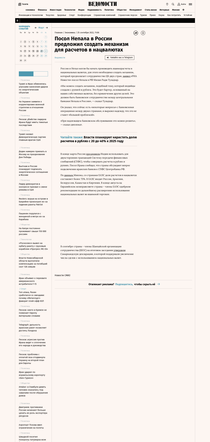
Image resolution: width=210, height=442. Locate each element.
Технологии (69, 10)
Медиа (81, 10)
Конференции (84, 15)
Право (153, 15)
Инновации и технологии (31, 15)
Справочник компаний (104, 15)
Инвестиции (55, 10)
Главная (59, 32)
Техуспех (50, 15)
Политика (109, 10)
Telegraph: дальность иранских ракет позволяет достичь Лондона (32, 327)
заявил (127, 76)
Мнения (176, 10)
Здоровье (61, 15)
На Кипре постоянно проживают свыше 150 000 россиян (32, 231)
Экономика (29, 10)
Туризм (143, 15)
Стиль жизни (151, 10)
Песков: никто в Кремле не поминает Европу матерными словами (33, 313)
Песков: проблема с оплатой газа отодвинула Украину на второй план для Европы (32, 358)
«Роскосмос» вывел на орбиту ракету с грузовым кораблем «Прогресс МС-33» (33, 246)
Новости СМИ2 (62, 275)
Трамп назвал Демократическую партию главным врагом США (32, 137)
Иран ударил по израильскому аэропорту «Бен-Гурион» (32, 375)
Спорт (72, 15)
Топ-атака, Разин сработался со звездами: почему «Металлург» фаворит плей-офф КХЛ (31, 296)
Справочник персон (127, 15)
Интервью (164, 10)
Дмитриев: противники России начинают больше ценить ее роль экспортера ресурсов (33, 411)
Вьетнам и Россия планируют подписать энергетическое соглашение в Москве (33, 170)
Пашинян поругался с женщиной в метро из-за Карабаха (32, 216)
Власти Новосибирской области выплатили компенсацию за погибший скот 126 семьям (33, 262)
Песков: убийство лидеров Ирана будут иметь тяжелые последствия (33, 122)
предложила (93, 153)
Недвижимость (94, 10)
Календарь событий (24, 27)
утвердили (120, 250)
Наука (161, 15)
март (41, 27)
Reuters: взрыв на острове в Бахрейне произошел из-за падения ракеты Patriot (33, 201)
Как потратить (174, 15)
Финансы (42, 10)
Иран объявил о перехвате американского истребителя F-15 (33, 281)
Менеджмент (135, 10)
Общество (122, 10)
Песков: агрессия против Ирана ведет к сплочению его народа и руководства (32, 342)
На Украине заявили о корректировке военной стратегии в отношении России (31, 106)
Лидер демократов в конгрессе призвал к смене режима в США (33, 187)
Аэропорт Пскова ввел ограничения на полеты (31, 426)
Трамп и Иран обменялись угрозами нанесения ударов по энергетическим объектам (33, 88)
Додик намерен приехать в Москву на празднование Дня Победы (32, 154)
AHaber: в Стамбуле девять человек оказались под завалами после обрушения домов (33, 391)
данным (69, 175)
